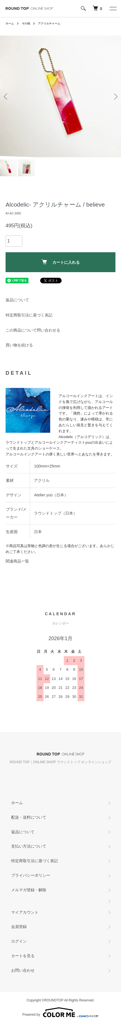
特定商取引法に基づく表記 (29, 315)
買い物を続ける (19, 345)
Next (114, 96)
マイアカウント (24, 912)
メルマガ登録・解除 (28, 890)
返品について (17, 300)
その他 (26, 23)
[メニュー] (112, 8)
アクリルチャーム (49, 23)
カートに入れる (61, 262)
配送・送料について (28, 817)
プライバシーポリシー (30, 875)
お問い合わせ (23, 970)
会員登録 (19, 926)
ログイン (19, 941)
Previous (6, 96)
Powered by (60, 1012)
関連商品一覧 (17, 561)
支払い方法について (28, 846)
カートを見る (23, 955)
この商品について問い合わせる (33, 330)
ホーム (10, 23)
